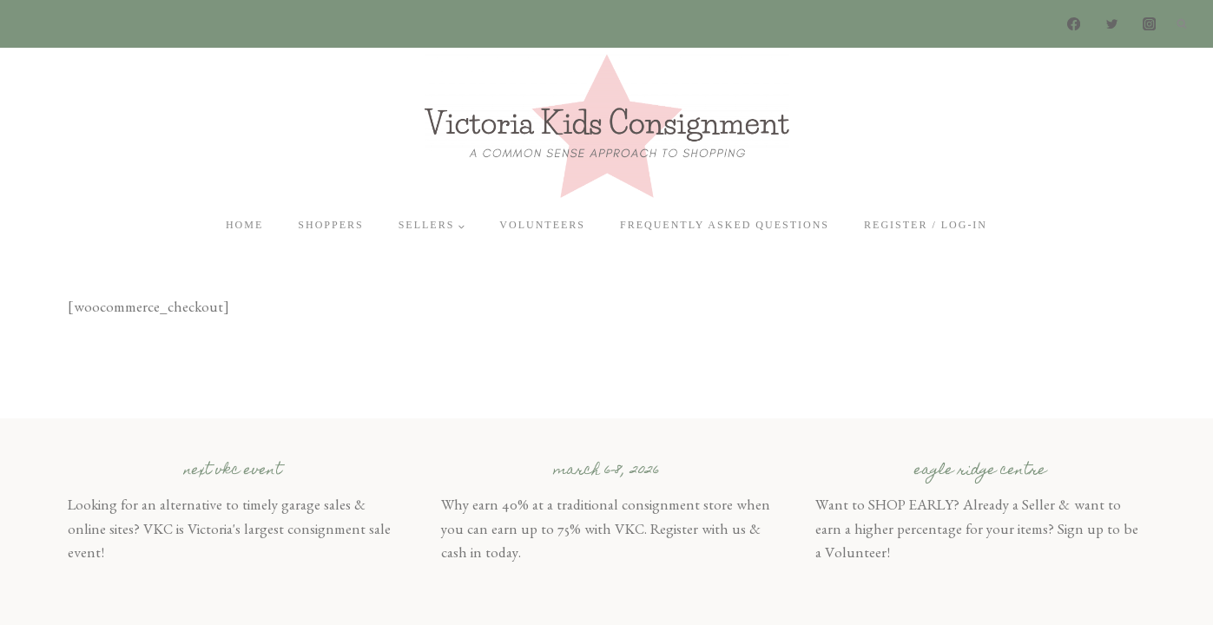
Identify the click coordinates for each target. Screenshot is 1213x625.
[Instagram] (1149, 23)
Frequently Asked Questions (724, 225)
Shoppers (330, 225)
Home (244, 225)
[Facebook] (1074, 23)
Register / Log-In (925, 225)
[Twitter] (1111, 23)
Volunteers (542, 225)
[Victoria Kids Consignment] (607, 125)
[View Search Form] (1181, 24)
